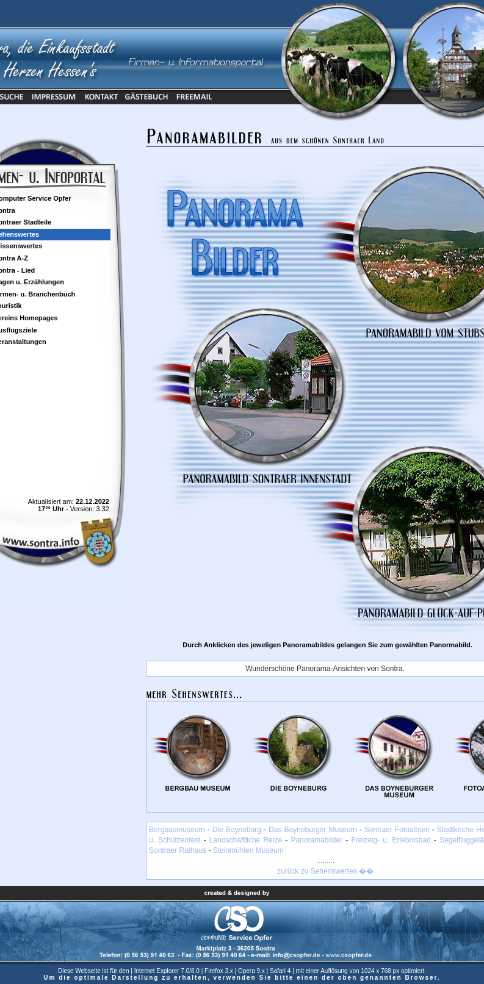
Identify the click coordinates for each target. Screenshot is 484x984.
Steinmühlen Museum (248, 850)
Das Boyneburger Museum (312, 829)
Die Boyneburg (236, 829)
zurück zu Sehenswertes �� (325, 871)
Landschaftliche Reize (245, 840)
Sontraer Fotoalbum (397, 829)
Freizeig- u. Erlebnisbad (390, 840)
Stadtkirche (455, 829)
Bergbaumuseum (176, 829)
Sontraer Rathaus (177, 850)
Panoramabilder (316, 840)
